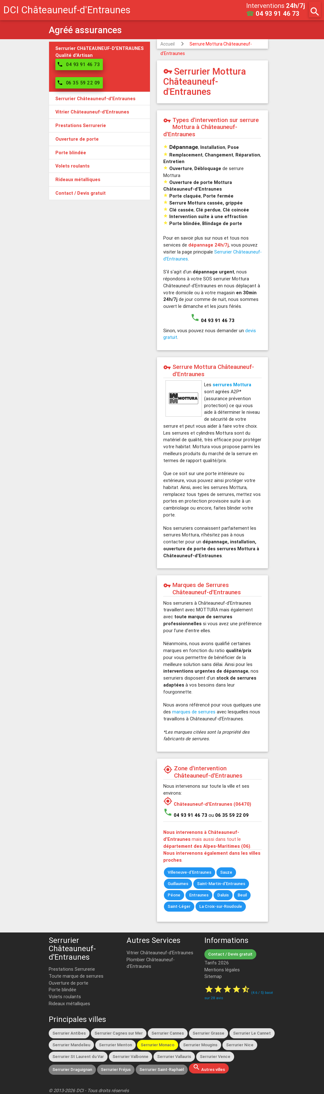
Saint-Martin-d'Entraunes (221, 883)
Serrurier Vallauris (174, 1056)
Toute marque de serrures (76, 976)
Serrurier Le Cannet (252, 1033)
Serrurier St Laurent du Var (78, 1056)
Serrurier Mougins (200, 1045)
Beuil (242, 895)
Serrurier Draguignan (72, 1069)
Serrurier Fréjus (116, 1069)
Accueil (167, 44)
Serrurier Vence (215, 1056)
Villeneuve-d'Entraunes (189, 872)
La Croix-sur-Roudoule (220, 906)
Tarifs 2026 (216, 963)
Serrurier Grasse (208, 1033)
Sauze (226, 872)
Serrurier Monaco (157, 1045)
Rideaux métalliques (69, 1003)
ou (229, 815)
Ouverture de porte (68, 983)
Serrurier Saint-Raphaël (162, 1069)
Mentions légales (222, 970)
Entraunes (199, 895)
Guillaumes (178, 883)
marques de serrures (193, 712)
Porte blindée (62, 990)
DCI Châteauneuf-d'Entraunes (66, 10)
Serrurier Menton (115, 1045)
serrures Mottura (232, 385)
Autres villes (209, 1067)
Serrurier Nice (239, 1045)
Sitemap (213, 976)
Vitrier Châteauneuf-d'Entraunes (160, 953)
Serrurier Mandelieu (71, 1045)
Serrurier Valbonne (130, 1056)
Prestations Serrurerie (72, 969)
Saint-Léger (179, 906)
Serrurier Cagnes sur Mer (119, 1033)
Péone (174, 895)
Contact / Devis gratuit (230, 954)
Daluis (223, 895)
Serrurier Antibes (69, 1033)
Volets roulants (65, 996)
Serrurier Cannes (168, 1033)
